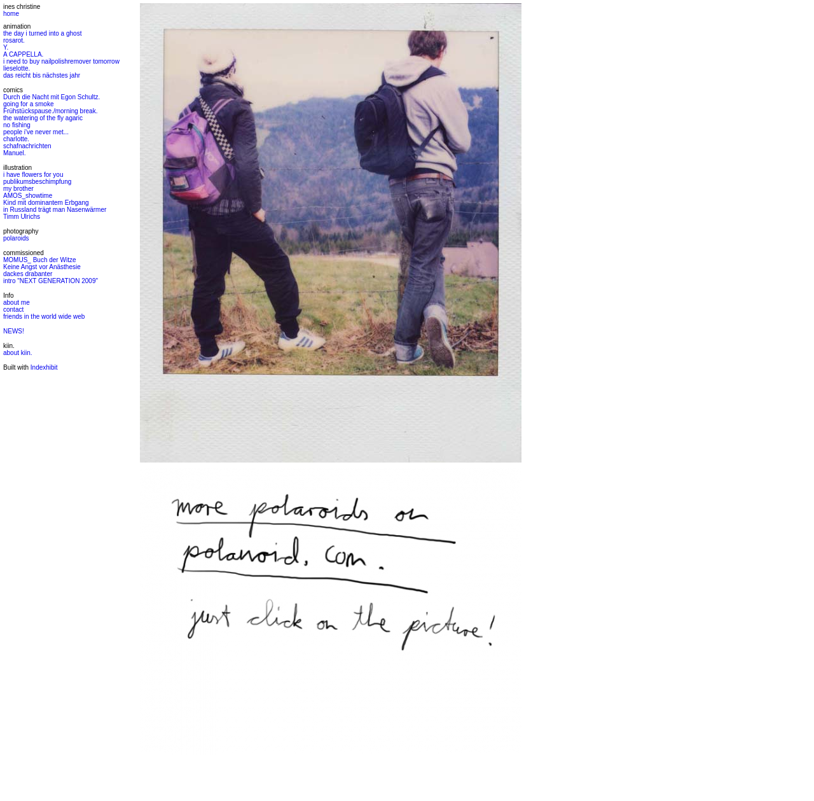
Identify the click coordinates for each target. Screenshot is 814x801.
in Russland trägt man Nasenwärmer (54, 209)
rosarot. (14, 40)
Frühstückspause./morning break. (50, 111)
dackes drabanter (27, 273)
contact (13, 309)
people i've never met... (36, 132)
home (11, 13)
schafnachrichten (27, 146)
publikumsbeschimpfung (37, 181)
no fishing (17, 125)
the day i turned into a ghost (42, 33)
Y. (5, 47)
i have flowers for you (33, 174)
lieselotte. (16, 68)
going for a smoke (28, 104)
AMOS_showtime (27, 195)
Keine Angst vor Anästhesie (42, 266)
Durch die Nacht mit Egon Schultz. (51, 97)
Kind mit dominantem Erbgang (46, 202)
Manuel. (14, 153)
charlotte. (16, 139)
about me (16, 302)
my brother (18, 188)
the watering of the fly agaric (43, 118)
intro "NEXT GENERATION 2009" (50, 280)
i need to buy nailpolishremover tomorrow (61, 61)
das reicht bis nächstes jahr (41, 75)
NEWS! (13, 331)
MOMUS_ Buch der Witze (39, 259)
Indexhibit (44, 367)
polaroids (16, 238)
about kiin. (17, 352)
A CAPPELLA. (23, 54)
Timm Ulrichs (21, 216)
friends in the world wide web (44, 316)
